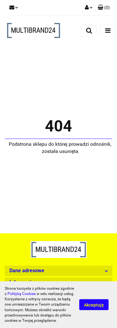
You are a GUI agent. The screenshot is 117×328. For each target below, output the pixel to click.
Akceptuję (94, 304)
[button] (103, 8)
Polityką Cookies (21, 294)
